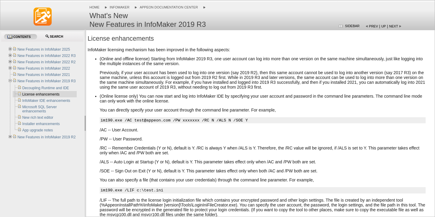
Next (393, 26)
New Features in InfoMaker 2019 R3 (47, 81)
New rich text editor (37, 117)
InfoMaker (119, 7)
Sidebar (352, 26)
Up (383, 26)
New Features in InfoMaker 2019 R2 (47, 137)
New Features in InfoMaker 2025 (44, 49)
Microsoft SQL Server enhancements (39, 109)
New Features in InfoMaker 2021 (44, 75)
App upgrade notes (37, 130)
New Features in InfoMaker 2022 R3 (47, 56)
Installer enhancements (41, 124)
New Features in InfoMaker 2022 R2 (47, 62)
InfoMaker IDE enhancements (46, 101)
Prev (373, 26)
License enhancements (41, 94)
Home (94, 7)
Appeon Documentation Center (169, 7)
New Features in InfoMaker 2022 (44, 68)
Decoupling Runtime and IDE (45, 88)
